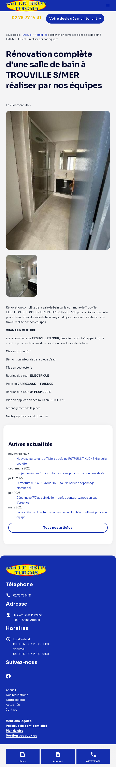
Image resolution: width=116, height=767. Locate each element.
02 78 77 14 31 (26, 17)
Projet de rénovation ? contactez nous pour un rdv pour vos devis (60, 473)
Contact (11, 709)
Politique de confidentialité (26, 725)
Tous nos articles (58, 527)
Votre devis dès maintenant (75, 18)
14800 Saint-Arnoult (27, 617)
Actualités (41, 34)
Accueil (27, 34)
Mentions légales (19, 721)
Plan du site (14, 730)
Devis (22, 761)
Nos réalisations (17, 695)
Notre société (15, 699)
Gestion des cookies (21, 735)
